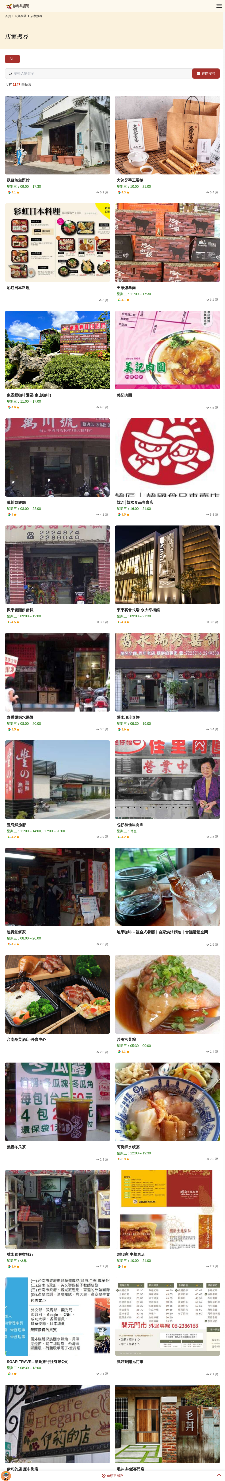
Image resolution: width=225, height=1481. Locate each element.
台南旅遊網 (17, 6)
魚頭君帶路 (112, 1476)
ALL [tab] (12, 59)
